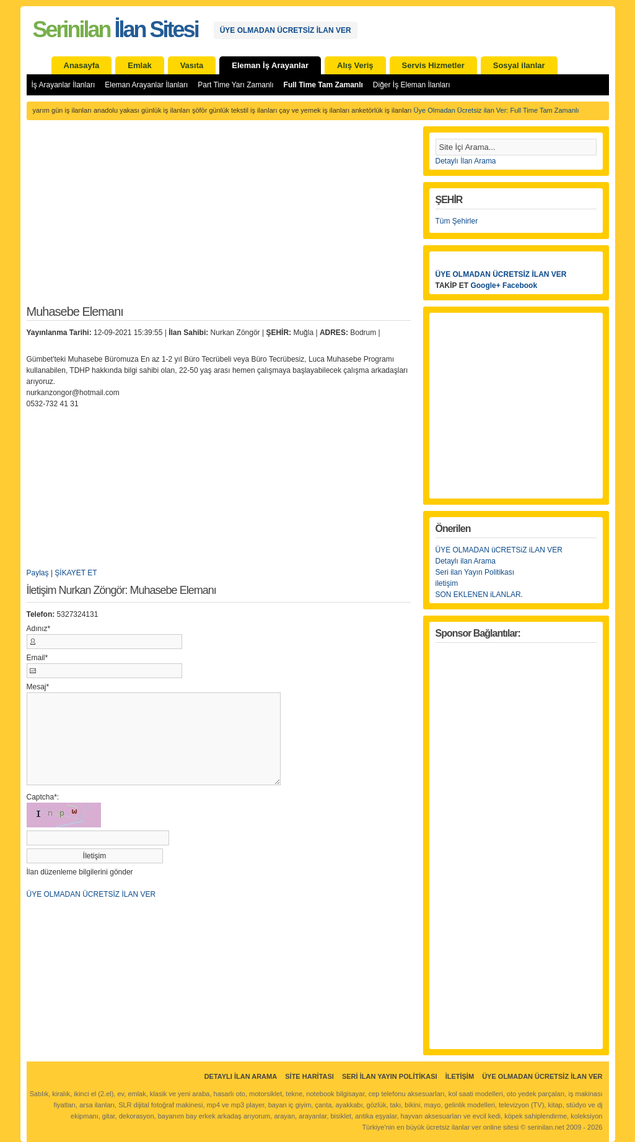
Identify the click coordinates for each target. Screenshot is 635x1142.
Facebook (519, 285)
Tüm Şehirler (457, 221)
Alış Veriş (355, 65)
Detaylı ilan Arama (466, 561)
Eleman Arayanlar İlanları (146, 85)
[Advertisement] (219, 219)
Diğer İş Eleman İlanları (411, 85)
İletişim (459, 1076)
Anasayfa (82, 65)
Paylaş (38, 573)
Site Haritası (309, 1076)
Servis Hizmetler (433, 65)
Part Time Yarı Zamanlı (235, 85)
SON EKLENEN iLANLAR (478, 594)
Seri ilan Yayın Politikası (475, 572)
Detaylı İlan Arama (466, 161)
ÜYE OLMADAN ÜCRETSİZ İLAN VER (285, 30)
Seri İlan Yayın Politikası (389, 1076)
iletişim (447, 583)
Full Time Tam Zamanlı (323, 85)
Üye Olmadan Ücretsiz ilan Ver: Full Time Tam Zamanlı (496, 110)
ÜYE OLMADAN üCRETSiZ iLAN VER (499, 550)
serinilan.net (545, 1127)
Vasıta (192, 65)
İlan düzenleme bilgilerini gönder (80, 872)
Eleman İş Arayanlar (270, 65)
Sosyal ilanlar (519, 65)
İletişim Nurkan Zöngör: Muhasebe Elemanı (121, 590)
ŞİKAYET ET (76, 573)
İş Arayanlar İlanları (63, 85)
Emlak (139, 65)
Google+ (485, 285)
